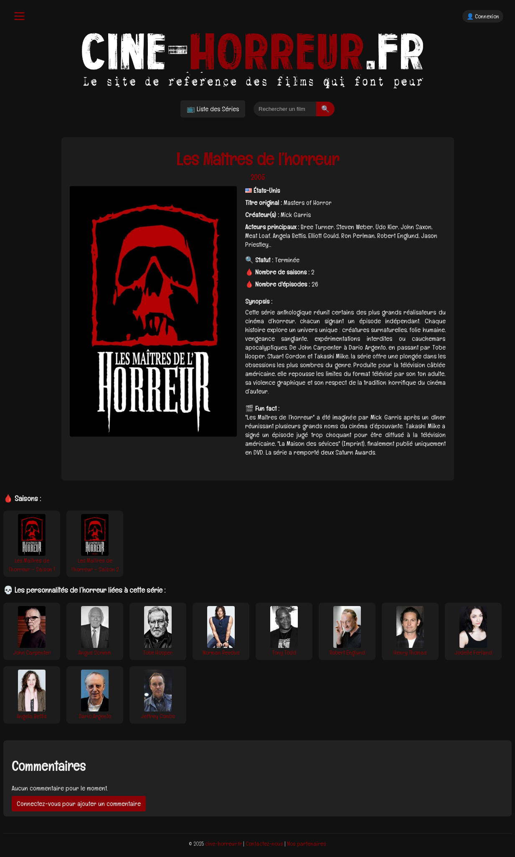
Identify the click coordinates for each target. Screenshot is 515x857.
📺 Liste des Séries (213, 109)
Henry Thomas (410, 652)
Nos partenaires (306, 843)
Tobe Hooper (158, 652)
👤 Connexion (483, 16)
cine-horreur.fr (223, 843)
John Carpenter (32, 652)
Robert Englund (347, 652)
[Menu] (19, 16)
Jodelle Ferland (473, 652)
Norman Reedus (221, 652)
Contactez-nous (264, 843)
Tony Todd (284, 652)
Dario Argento (95, 716)
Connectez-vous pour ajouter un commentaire (79, 803)
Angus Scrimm (95, 652)
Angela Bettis (32, 716)
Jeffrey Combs (158, 716)
